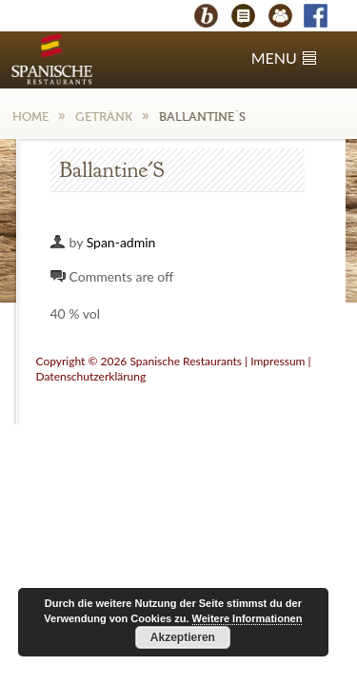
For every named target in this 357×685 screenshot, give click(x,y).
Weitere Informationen (247, 618)
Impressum (277, 361)
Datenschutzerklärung (91, 376)
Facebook (325, 17)
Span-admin (121, 242)
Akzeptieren (182, 637)
